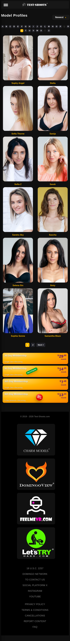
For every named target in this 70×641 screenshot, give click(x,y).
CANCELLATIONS (35, 615)
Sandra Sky (18, 235)
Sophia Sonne (18, 336)
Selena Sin (18, 285)
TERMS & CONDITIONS (35, 610)
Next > (41, 345)
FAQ (35, 627)
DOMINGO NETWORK (35, 574)
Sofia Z (17, 184)
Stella (53, 83)
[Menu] (5, 5)
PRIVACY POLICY (35, 604)
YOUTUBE (35, 596)
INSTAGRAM (35, 591)
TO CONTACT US (35, 579)
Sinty (52, 285)
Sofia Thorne (17, 134)
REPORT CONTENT (35, 621)
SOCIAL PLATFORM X (35, 585)
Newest (59, 17)
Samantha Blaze (53, 336)
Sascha (52, 235)
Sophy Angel (18, 83)
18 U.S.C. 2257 (35, 568)
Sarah (53, 184)
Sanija (53, 134)
